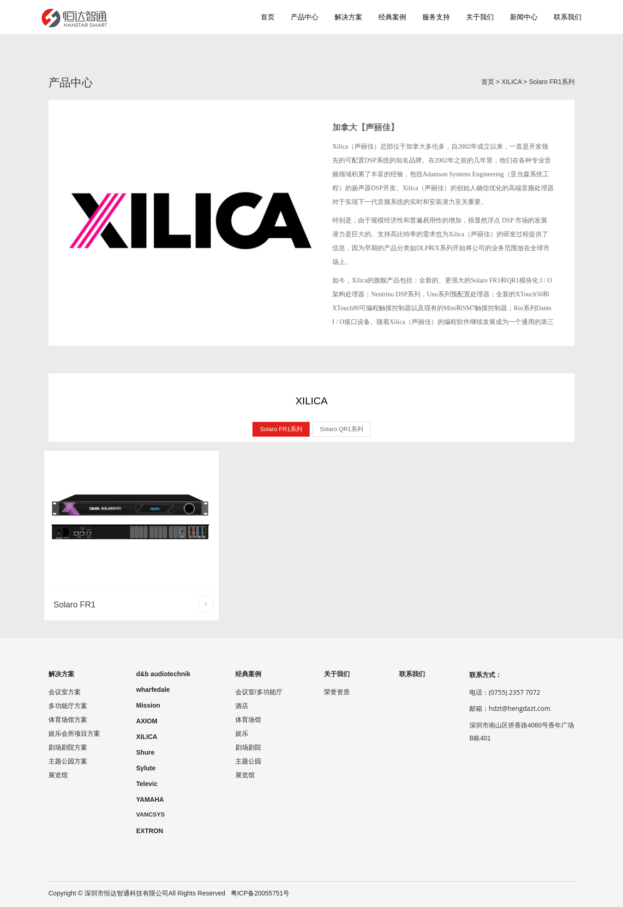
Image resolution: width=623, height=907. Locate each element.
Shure (145, 752)
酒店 (241, 705)
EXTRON (149, 831)
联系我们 (567, 17)
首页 (268, 17)
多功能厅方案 (67, 705)
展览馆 (58, 775)
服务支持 (436, 17)
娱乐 (241, 733)
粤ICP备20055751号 (260, 893)
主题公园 (248, 761)
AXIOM (146, 721)
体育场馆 (248, 719)
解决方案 (348, 17)
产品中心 (304, 17)
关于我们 (480, 17)
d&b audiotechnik (163, 674)
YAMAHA (150, 799)
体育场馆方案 (67, 719)
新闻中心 (524, 17)
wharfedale (153, 689)
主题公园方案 (67, 761)
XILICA (512, 81)
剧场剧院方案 (67, 747)
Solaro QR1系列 (341, 429)
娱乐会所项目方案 (74, 733)
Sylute (146, 768)
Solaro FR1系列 (552, 81)
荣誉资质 (337, 692)
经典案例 (392, 17)
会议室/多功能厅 (258, 692)
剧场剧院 (248, 747)
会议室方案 (64, 692)
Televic (146, 783)
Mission (148, 705)
